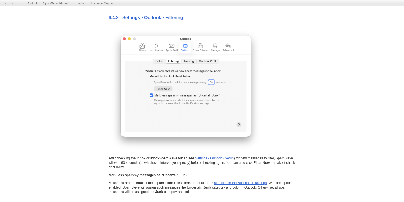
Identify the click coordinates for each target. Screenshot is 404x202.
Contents (33, 3)
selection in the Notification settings (240, 183)
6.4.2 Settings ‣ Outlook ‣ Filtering (146, 17)
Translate (80, 3)
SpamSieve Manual (56, 3)
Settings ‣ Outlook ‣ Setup (214, 158)
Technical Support (103, 3)
